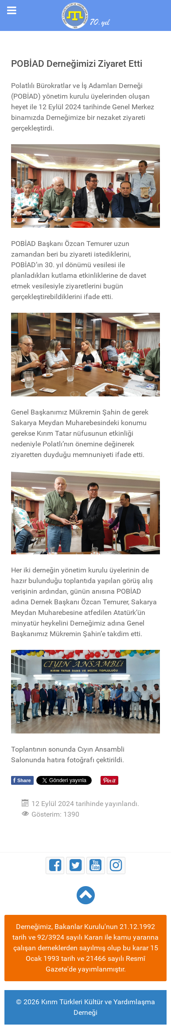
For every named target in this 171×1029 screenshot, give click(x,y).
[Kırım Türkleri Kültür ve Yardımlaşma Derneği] (85, 15)
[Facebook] (55, 865)
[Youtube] (95, 865)
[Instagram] (116, 865)
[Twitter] (75, 865)
